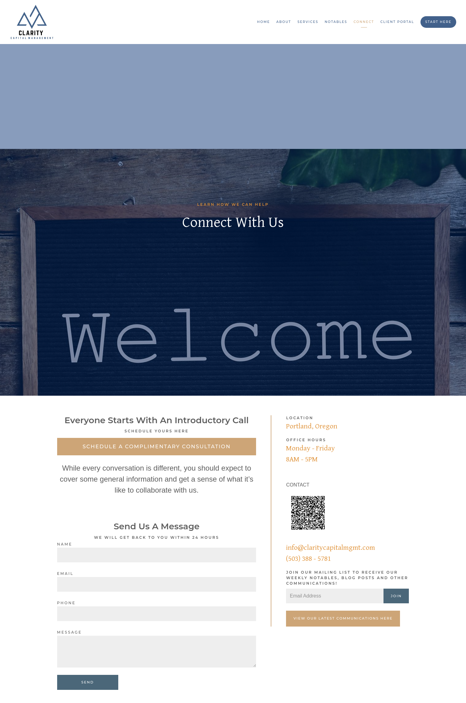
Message (69, 632)
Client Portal (397, 22)
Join (396, 596)
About (283, 22)
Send (87, 682)
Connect (364, 22)
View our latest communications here (343, 618)
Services (307, 22)
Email (65, 573)
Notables (336, 22)
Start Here (438, 22)
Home (263, 22)
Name (64, 544)
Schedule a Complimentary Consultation (157, 446)
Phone (66, 603)
